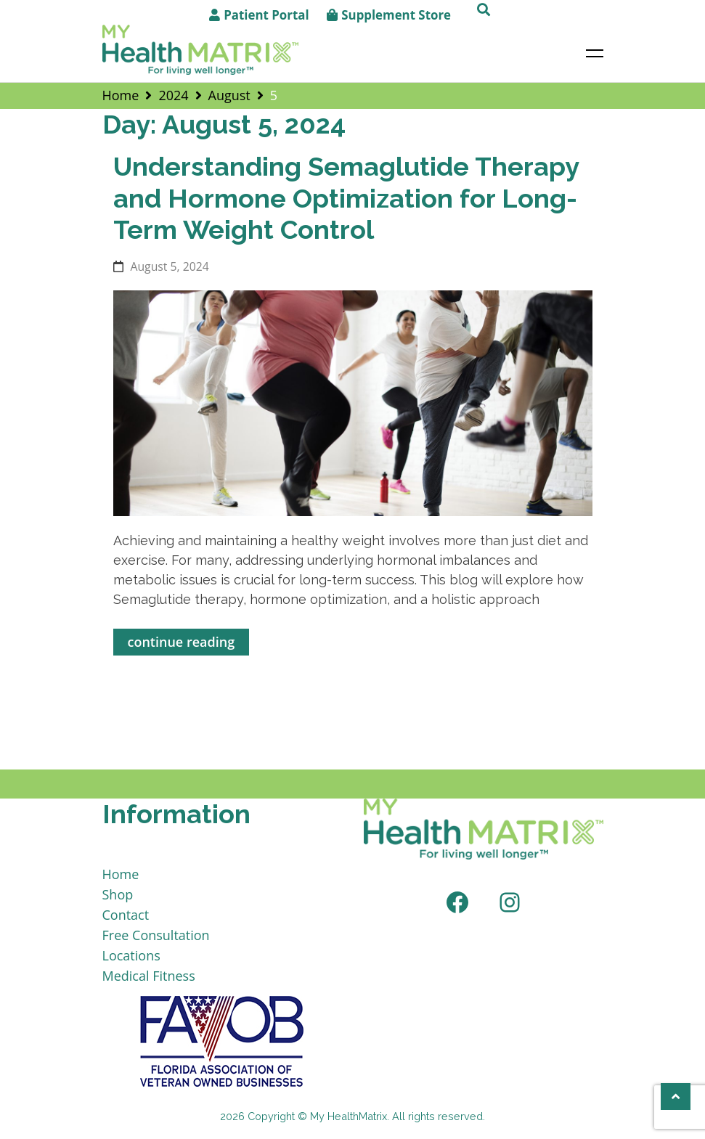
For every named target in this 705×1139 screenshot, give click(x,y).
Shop (118, 894)
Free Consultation (156, 935)
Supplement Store (396, 15)
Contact (126, 914)
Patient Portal (266, 15)
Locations (131, 955)
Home (120, 874)
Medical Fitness (148, 975)
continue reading (181, 641)
